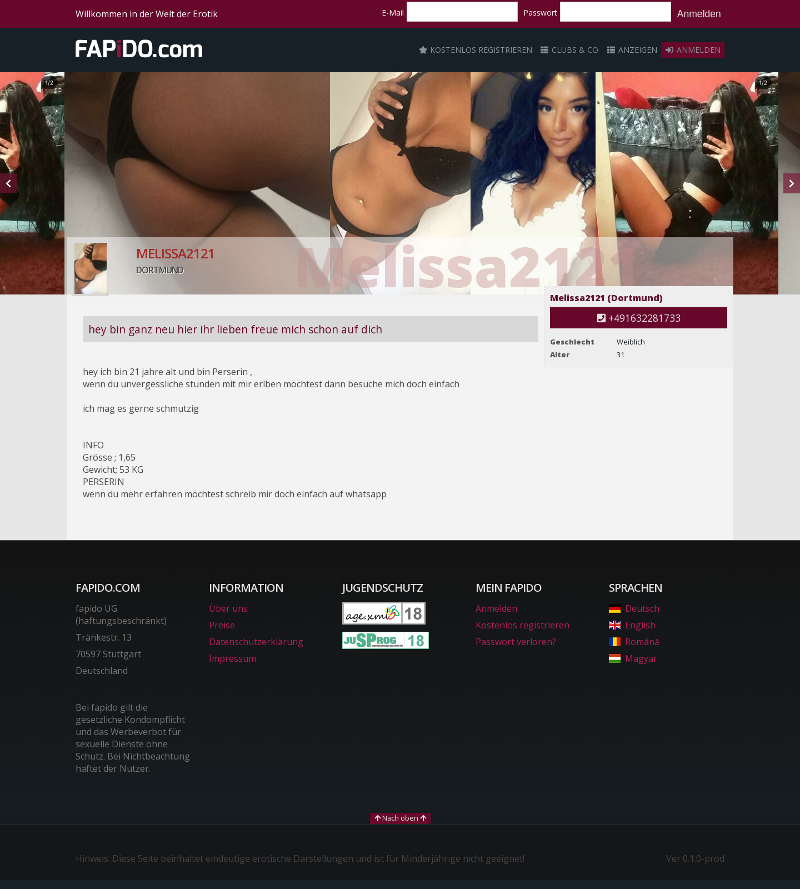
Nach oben (400, 818)
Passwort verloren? (516, 642)
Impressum (232, 658)
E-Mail (393, 12)
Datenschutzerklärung (256, 642)
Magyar (633, 658)
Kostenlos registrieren (475, 49)
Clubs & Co (569, 49)
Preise (222, 625)
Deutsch (634, 608)
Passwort (540, 12)
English (632, 625)
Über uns (228, 608)
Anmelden (699, 13)
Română (634, 642)
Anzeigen (631, 49)
